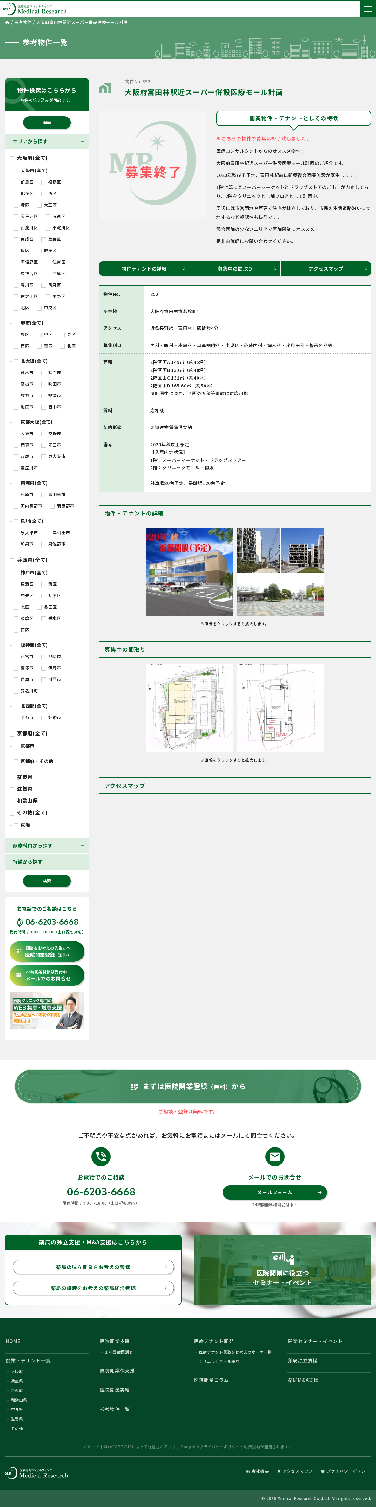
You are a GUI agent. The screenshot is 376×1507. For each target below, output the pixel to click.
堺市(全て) (28, 323)
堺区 (21, 334)
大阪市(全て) (31, 170)
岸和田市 (58, 532)
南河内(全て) (31, 483)
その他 (17, 1428)
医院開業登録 (43, 951)
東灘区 (24, 584)
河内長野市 (28, 506)
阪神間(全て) (31, 645)
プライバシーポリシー (219, 1446)
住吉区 (56, 262)
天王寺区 (26, 216)
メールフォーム (289, 1192)
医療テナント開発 (214, 1341)
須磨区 (24, 618)
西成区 (56, 273)
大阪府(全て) (29, 157)
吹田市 (51, 384)
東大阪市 (53, 456)
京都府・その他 (33, 761)
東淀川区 (58, 228)
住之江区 (26, 296)
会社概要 (257, 1471)
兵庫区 (51, 595)
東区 (68, 334)
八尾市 (24, 456)
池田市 (24, 407)
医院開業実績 (115, 1389)
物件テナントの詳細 (154, 268)
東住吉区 (26, 273)
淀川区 (24, 285)
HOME (13, 1341)
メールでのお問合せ (43, 975)
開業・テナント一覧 (28, 1360)
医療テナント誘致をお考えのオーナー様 (235, 1352)
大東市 (24, 433)
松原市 (24, 494)
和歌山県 (24, 800)
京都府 (17, 1390)
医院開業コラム (211, 1379)
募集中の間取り (247, 268)
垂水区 (51, 618)
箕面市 (51, 372)
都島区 (24, 182)
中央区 (47, 308)
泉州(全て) (28, 521)
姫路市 (51, 717)
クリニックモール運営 (219, 1361)
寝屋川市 (26, 468)
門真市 (24, 445)
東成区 (24, 239)
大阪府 (17, 1371)
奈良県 (21, 777)
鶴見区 (51, 285)
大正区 (47, 205)
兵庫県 (17, 1381)
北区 (21, 308)
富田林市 (53, 494)
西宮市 (24, 656)
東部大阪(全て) (33, 422)
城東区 (47, 250)
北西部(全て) (31, 706)
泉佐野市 (53, 544)
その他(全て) (29, 812)
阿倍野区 (26, 262)
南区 (44, 346)
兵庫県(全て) (29, 559)
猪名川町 (26, 691)
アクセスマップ (338, 268)
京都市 (24, 746)
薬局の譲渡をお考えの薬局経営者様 (109, 1288)
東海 (22, 825)
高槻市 (24, 384)
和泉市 (24, 544)
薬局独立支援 (303, 1360)
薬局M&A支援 (303, 1379)
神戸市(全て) (31, 572)
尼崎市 (51, 656)
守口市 (51, 445)
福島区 (51, 182)
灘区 (49, 584)
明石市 (24, 717)
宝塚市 (24, 668)
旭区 (21, 250)
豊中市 (51, 407)
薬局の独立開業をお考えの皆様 (111, 1267)
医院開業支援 (115, 1341)
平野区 (56, 296)
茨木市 (24, 372)
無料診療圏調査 (119, 1352)
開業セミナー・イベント (315, 1341)
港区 (21, 205)
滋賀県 (21, 788)
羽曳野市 (62, 506)
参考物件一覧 (115, 1409)
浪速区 (56, 216)
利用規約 (252, 1446)
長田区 (47, 607)
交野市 (51, 433)
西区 (49, 193)
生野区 (51, 239)
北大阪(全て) (31, 361)
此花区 (24, 193)
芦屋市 (24, 679)
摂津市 (51, 395)
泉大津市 (26, 532)
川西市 (51, 679)
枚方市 (24, 395)
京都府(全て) (29, 733)
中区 (44, 334)
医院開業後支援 (117, 1370)
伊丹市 (51, 668)
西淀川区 (26, 228)
